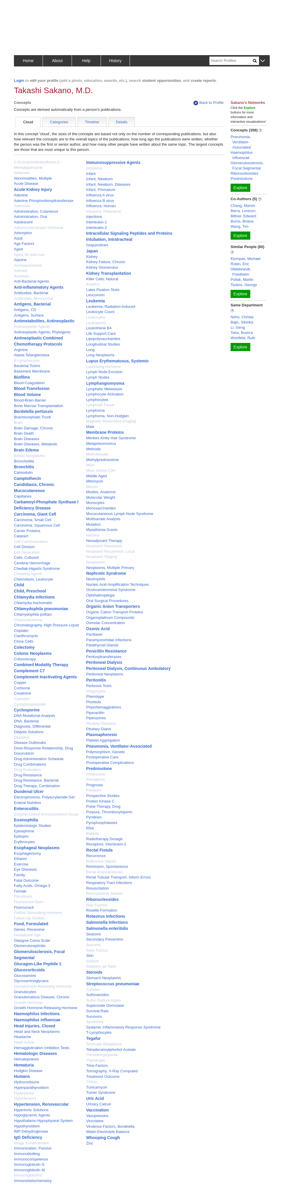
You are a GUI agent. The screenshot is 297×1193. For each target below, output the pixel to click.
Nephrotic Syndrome (106, 573)
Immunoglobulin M (29, 1170)
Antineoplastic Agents (32, 326)
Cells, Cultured (26, 557)
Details (122, 122)
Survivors (94, 1016)
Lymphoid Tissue (100, 405)
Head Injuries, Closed (34, 1026)
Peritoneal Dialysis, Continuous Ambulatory (128, 668)
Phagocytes (96, 691)
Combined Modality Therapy (41, 664)
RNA (90, 828)
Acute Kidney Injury (33, 189)
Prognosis (94, 785)
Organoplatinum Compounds (110, 617)
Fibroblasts (23, 896)
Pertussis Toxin (98, 686)
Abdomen (22, 173)
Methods (93, 449)
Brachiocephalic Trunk (32, 417)
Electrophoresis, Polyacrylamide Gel (44, 797)
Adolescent (23, 222)
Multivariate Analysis (103, 519)
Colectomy (24, 647)
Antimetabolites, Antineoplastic (44, 321)
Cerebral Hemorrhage (32, 563)
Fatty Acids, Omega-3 (32, 885)
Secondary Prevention (104, 939)
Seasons (93, 934)
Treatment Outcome (102, 1076)
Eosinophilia (26, 820)
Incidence (94, 168)
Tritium (91, 1082)
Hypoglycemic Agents (32, 1115)
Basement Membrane (32, 371)
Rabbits (92, 833)
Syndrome (94, 1022)
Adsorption (23, 233)
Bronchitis (24, 466)
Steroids (94, 972)
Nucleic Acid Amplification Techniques (117, 584)
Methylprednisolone (102, 460)
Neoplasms (95, 562)
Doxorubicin (24, 753)
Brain (18, 422)
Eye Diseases (25, 869)
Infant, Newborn (99, 179)
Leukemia (95, 301)
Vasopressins (97, 1116)
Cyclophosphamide (30, 704)
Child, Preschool (30, 591)
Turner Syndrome (100, 1092)
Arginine (21, 350)
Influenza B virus (100, 200)
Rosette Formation (101, 910)
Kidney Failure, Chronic (105, 262)
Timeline (92, 122)
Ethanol (20, 858)
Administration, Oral (30, 216)
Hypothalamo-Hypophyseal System (43, 1120)
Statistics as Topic (101, 966)
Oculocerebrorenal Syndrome (110, 590)
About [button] (57, 60)
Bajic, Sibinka (242, 322)
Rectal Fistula (99, 850)
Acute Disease (26, 183)
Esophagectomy (27, 853)
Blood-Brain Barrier (30, 400)
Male (90, 426)
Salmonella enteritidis (107, 928)
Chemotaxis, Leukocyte (33, 579)
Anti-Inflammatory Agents (39, 287)
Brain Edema (26, 450)
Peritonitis (96, 680)
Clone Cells (23, 641)
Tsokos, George (244, 285)
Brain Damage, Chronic (33, 428)
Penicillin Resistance (106, 651)
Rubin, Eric (240, 264)
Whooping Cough (103, 1137)
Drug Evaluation (27, 769)
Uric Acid (95, 1098)
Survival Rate (97, 1011)
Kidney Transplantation (108, 273)
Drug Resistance (28, 775)
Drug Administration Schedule (39, 759)
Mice (90, 465)
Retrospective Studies (104, 893)
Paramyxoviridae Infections (108, 640)
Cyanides (22, 699)
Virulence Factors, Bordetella (110, 1126)
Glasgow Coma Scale (32, 940)
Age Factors (24, 243)
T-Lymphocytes (99, 1032)
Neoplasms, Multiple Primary (110, 567)
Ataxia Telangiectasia (31, 355)
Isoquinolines (97, 245)
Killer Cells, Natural (102, 279)
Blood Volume (27, 394)
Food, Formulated (31, 923)
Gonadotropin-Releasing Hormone (42, 986)
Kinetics (92, 284)
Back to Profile (208, 102)
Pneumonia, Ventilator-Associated (119, 746)
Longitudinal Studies (103, 344)
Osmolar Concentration (105, 623)
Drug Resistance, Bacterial (36, 780)
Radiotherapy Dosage (104, 839)
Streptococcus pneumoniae (113, 983)
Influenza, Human (101, 206)
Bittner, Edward (243, 216)
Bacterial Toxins (27, 366)
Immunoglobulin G (29, 1164)
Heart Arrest (24, 1042)
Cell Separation (27, 552)
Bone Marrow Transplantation (38, 406)
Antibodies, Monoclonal (33, 298)
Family (19, 875)
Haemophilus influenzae (37, 1019)
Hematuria (24, 1065)
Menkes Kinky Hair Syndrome (111, 438)
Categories (59, 122)
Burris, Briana (242, 221)
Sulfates (93, 989)
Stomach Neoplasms (103, 978)
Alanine (20, 260)
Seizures (93, 945)
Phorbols (93, 702)
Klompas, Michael (245, 258)
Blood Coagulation (29, 383)
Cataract (21, 536)
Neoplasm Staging (101, 556)
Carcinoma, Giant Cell (35, 514)
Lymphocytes (97, 399)
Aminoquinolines (27, 265)
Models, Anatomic (101, 492)
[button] (262, 61)
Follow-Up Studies (29, 918)
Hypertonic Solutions (31, 1110)
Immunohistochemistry (33, 1180)
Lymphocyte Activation (105, 394)
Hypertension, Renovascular (41, 1104)
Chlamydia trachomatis (33, 603)
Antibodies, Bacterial (31, 293)
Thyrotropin (95, 1060)
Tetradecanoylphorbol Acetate (111, 1049)
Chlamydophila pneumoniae (41, 608)
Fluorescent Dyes (28, 902)
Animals (20, 270)
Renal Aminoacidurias (104, 872)
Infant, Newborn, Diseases (108, 184)
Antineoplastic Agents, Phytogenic (42, 332)
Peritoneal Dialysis (104, 662)
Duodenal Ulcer (29, 791)
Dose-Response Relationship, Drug (43, 748)
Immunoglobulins (28, 1175)
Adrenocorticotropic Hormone (38, 227)
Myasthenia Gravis (101, 529)
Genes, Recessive (29, 929)
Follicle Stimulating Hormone (38, 912)
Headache (22, 1037)
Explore (240, 187)
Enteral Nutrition (27, 802)
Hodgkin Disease (28, 1071)
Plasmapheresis (101, 734)
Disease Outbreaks (30, 742)
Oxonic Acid (98, 628)
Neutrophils (95, 579)
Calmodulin (23, 472)
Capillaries (23, 496)
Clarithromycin (26, 636)
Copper (20, 682)
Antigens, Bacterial (32, 304)
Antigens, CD (25, 310)
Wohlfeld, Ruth (243, 338)
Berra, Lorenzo (243, 211)
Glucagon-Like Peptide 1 (37, 963)
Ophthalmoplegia (100, 595)
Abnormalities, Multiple (33, 178)
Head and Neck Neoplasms (37, 1031)
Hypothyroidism (27, 1126)
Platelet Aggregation (103, 740)
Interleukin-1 (96, 222)
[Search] (231, 61)
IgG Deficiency (28, 1137)
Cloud (28, 122)
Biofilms (22, 377)
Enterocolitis (26, 808)
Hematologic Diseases (35, 1053)
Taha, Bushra (242, 332)
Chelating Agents (28, 574)
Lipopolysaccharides (103, 339)
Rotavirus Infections (105, 916)
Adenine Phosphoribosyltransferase (43, 200)
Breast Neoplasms (29, 455)
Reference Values (101, 861)
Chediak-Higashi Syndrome (37, 568)
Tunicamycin (96, 1087)
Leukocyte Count (100, 312)
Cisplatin (21, 630)
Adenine (21, 195)
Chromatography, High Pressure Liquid (46, 625)
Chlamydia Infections (34, 597)
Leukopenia (96, 323)
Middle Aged (96, 476)
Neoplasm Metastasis (104, 546)
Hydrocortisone (26, 1082)
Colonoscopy (25, 659)
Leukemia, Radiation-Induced (110, 306)
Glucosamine (25, 975)
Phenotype (95, 696)
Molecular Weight (100, 497)
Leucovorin (95, 295)
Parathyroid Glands (102, 645)
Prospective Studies (102, 795)
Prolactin (93, 790)
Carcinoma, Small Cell (32, 520)
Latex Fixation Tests (102, 290)
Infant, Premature (100, 189)
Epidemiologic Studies (32, 825)
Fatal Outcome (26, 880)
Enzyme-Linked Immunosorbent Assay (46, 814)
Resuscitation (97, 888)
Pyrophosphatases (101, 822)
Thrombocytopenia (101, 1055)
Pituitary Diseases (101, 723)
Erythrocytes (24, 842)
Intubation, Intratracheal (109, 239)
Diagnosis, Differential (32, 726)
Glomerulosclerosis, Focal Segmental (247, 165)
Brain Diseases (26, 439)
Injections (94, 216)
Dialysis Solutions (29, 732)
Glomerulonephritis (30, 945)
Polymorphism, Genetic (105, 752)
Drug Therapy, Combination (37, 786)
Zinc (89, 1143)
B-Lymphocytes (27, 360)
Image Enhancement (31, 1143)
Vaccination (97, 1110)
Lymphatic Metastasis (104, 389)
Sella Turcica (97, 950)
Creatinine (22, 693)
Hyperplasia (24, 1093)
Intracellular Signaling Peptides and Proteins (129, 233)
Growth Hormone (28, 1002)
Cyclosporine (27, 710)
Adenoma (22, 206)
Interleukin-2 (96, 227)
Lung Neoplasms (100, 355)
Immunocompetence (31, 1159)
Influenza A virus (100, 195)
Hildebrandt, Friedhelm (241, 271)
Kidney (92, 256)
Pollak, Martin (242, 279)
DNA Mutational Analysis (34, 715)
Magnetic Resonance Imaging (111, 421)
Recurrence (96, 856)
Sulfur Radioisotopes (103, 1000)
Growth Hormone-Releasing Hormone (45, 1008)
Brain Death (24, 433)
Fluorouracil (24, 907)
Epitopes (21, 836)
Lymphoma (95, 410)
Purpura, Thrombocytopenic (109, 812)
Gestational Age (27, 935)
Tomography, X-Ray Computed (112, 1071)
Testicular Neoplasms (104, 1044)
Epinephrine (24, 831)
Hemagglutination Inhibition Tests (41, 1048)
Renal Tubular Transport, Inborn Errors (118, 877)
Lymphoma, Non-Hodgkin (107, 416)
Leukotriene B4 (98, 328)
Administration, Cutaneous (36, 211)
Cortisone (22, 688)
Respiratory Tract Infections (109, 883)
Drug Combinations (30, 764)
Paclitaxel (94, 634)
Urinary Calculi (98, 1104)
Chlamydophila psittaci (33, 614)
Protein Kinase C (100, 801)
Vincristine (95, 1121)
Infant (91, 173)
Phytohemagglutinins (103, 707)
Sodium (92, 961)
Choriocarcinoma (28, 620)
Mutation (93, 524)
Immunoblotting (27, 1154)
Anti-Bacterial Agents (31, 281)
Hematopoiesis (26, 1059)
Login (19, 80)
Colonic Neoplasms (33, 653)
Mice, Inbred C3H (100, 470)
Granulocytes (25, 992)
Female (20, 891)
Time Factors (97, 1065)
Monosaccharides (101, 508)
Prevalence (95, 779)
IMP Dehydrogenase (31, 1131)
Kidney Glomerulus (102, 267)
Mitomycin (94, 481)
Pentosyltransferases (103, 657)
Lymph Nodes (97, 377)
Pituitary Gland (98, 729)
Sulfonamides (97, 995)
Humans (22, 1076)
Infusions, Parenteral (103, 211)
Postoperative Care (102, 757)
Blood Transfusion (32, 388)
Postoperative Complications (110, 762)
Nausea (92, 535)
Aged (18, 249)
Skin (89, 955)
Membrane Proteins (105, 432)
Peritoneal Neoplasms (104, 674)
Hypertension (25, 1098)
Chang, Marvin (243, 205)
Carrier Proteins (27, 531)
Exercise (21, 864)
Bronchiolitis (24, 461)
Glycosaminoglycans (31, 981)
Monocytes (95, 502)
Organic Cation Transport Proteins (114, 612)
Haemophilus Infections (37, 1013)
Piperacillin (95, 713)
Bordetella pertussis (33, 411)
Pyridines (94, 817)
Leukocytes (95, 317)
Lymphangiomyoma (105, 383)
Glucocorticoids (29, 970)
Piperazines (96, 718)
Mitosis (92, 487)
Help (86, 60)
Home (28, 60)
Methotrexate (97, 454)
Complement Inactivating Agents (45, 677)
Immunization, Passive (33, 1148)
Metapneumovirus (101, 443)
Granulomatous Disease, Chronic (41, 997)
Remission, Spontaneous (107, 866)
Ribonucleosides (102, 899)
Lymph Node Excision (104, 372)
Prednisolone (99, 768)
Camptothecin (27, 478)
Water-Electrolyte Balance (108, 1131)
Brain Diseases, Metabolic (35, 444)
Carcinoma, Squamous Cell (37, 525)
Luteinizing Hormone (103, 366)
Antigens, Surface (29, 315)
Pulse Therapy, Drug (103, 806)
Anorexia (21, 276)
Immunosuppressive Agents (113, 162)
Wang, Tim (240, 226)
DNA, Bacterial (26, 721)
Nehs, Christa (242, 317)
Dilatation (22, 737)
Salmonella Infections (107, 922)
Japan (92, 251)
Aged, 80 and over (29, 254)
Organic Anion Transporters (113, 606)
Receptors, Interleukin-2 (106, 844)
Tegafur (93, 1038)
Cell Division (24, 547)
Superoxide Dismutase (105, 1005)
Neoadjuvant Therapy (104, 540)
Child (19, 585)
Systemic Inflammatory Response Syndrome (123, 1027)
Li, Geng (238, 327)
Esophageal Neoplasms (36, 847)
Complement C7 (29, 670)
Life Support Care (101, 333)
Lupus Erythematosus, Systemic (117, 361)
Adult (18, 238)
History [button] (115, 60)
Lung (90, 350)
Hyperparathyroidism (31, 1087)
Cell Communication (31, 541)
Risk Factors (96, 905)
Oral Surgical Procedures (107, 601)
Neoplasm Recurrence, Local (110, 551)
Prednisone (95, 774)
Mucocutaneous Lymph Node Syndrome (119, 513)
